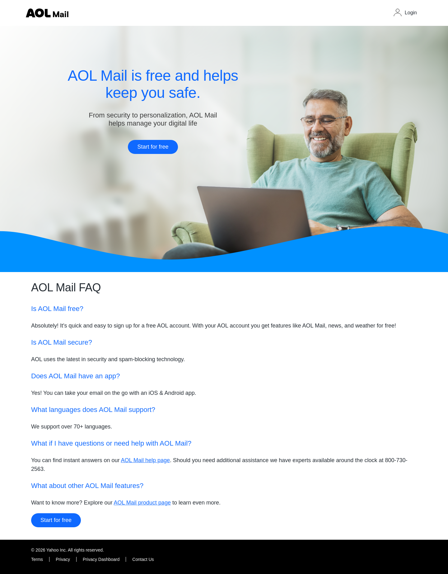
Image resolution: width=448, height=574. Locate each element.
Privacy (63, 559)
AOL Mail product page (142, 503)
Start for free (152, 147)
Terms (37, 559)
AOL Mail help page (145, 460)
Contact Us (143, 559)
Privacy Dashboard (101, 559)
